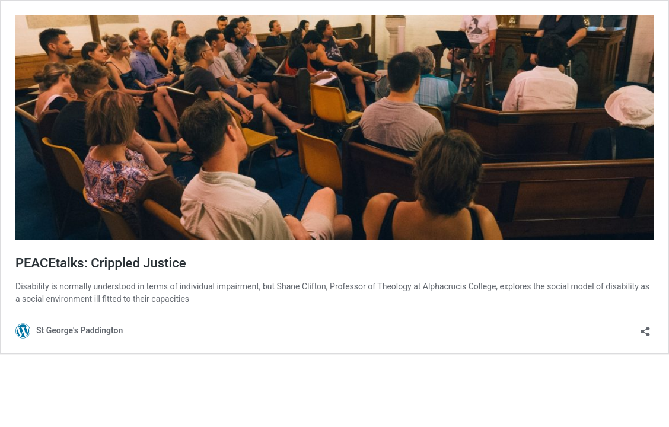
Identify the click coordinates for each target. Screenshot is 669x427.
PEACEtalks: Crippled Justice (100, 263)
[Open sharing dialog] (645, 327)
